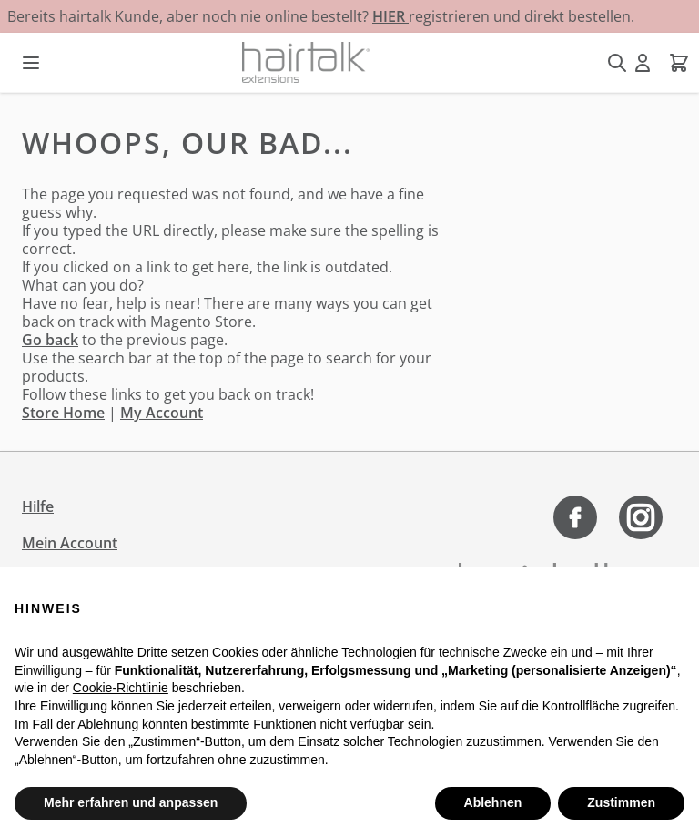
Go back (50, 340)
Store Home (63, 413)
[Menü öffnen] (31, 63)
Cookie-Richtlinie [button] (120, 687)
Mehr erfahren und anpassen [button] (131, 802)
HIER (390, 16)
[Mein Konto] (642, 62)
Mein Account (69, 543)
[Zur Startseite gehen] (306, 62)
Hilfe (38, 506)
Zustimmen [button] (621, 802)
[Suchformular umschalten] (617, 63)
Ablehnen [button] (493, 802)
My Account (161, 413)
